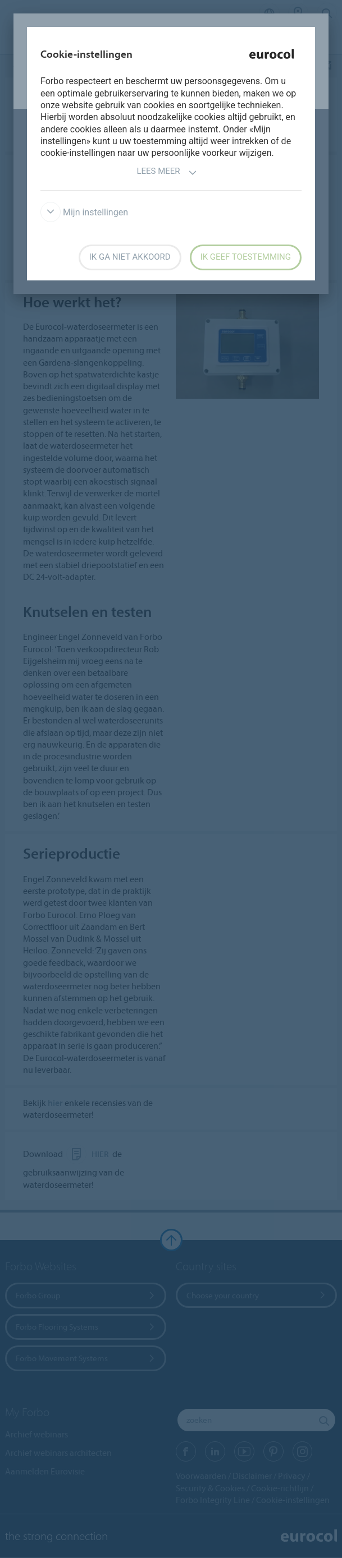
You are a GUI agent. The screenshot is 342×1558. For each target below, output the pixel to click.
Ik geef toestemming (245, 257)
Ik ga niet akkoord (130, 257)
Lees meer (166, 172)
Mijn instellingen (84, 212)
